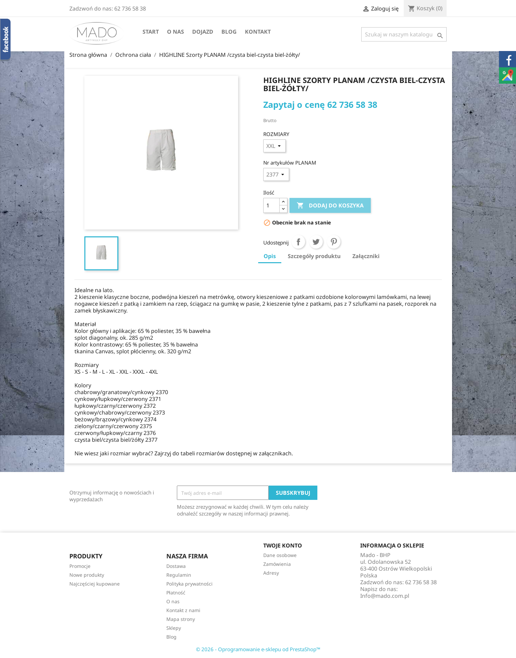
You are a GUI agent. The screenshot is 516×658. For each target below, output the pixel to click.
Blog (229, 31)
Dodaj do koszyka (330, 206)
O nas (175, 31)
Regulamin (178, 575)
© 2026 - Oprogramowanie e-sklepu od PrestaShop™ (258, 649)
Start (151, 31)
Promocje (79, 566)
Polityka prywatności (189, 583)
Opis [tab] (270, 256)
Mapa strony (180, 619)
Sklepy (173, 628)
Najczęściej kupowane (94, 583)
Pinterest (333, 242)
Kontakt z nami (183, 610)
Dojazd (202, 31)
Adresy (271, 573)
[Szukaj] (404, 34)
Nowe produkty (86, 575)
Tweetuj (316, 242)
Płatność (175, 592)
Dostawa (176, 566)
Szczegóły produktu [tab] (314, 256)
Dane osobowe (280, 555)
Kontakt (258, 31)
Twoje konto (282, 545)
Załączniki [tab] (366, 256)
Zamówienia (277, 564)
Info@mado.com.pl (384, 596)
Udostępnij (298, 242)
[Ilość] (271, 205)
